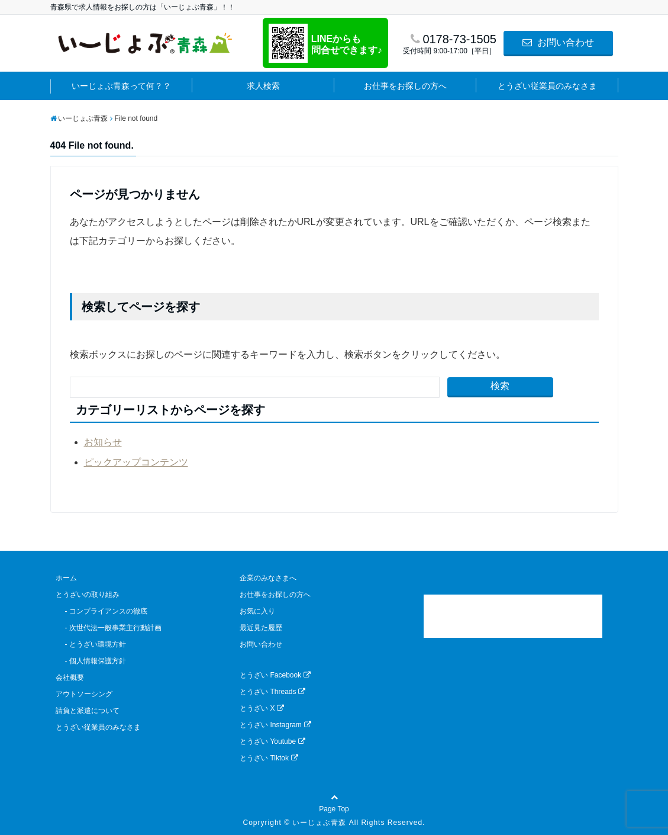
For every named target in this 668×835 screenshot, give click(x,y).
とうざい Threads (272, 692)
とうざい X (262, 708)
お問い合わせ (557, 42)
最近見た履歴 (261, 628)
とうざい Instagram (275, 725)
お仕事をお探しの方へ (405, 86)
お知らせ (103, 442)
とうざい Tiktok (269, 758)
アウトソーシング (84, 694)
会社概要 (70, 677)
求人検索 (263, 86)
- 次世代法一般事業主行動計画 (109, 628)
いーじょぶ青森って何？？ (121, 86)
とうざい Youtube (272, 741)
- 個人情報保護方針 (91, 661)
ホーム (66, 578)
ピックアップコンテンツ (136, 462)
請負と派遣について (88, 710)
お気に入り (257, 611)
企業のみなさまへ (268, 578)
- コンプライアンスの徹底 (101, 611)
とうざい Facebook (275, 675)
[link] (513, 616)
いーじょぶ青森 (319, 822)
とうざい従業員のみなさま (547, 86)
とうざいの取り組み (88, 594)
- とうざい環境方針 (91, 644)
